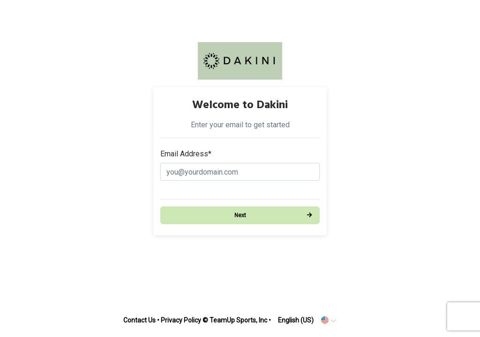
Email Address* (185, 153)
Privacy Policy (181, 320)
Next (240, 215)
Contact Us (139, 320)
